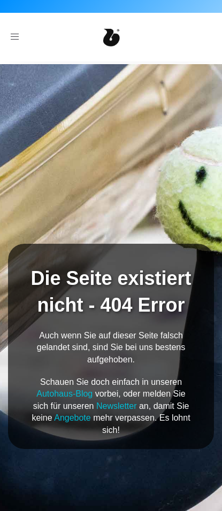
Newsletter (116, 406)
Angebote (72, 417)
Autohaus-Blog (64, 393)
